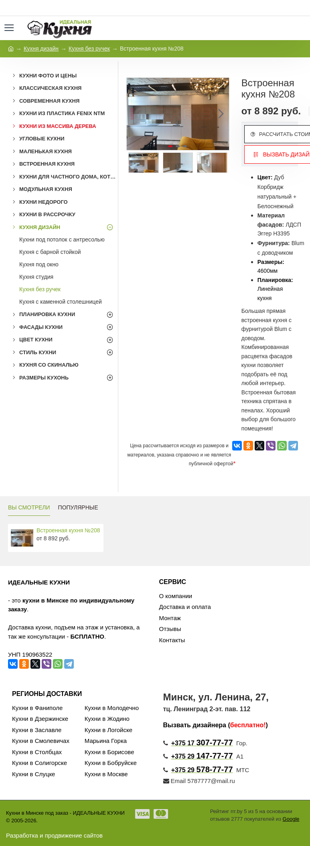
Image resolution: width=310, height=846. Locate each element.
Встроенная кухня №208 (68, 530)
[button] (221, 114)
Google (291, 819)
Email (174, 780)
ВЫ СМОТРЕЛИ (29, 507)
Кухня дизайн (41, 48)
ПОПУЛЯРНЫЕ (78, 507)
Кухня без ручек (89, 48)
